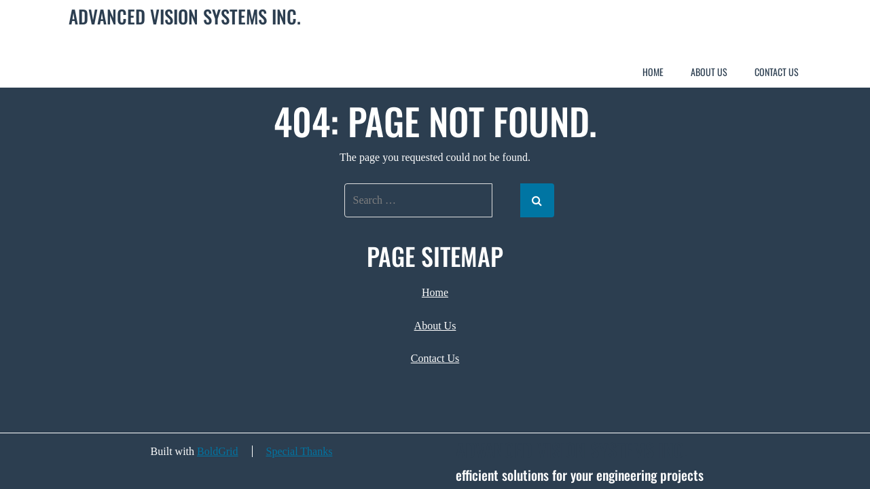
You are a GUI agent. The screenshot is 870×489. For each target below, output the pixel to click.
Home (653, 72)
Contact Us (777, 72)
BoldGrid (217, 451)
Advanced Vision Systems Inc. (185, 17)
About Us (709, 72)
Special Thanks (299, 451)
